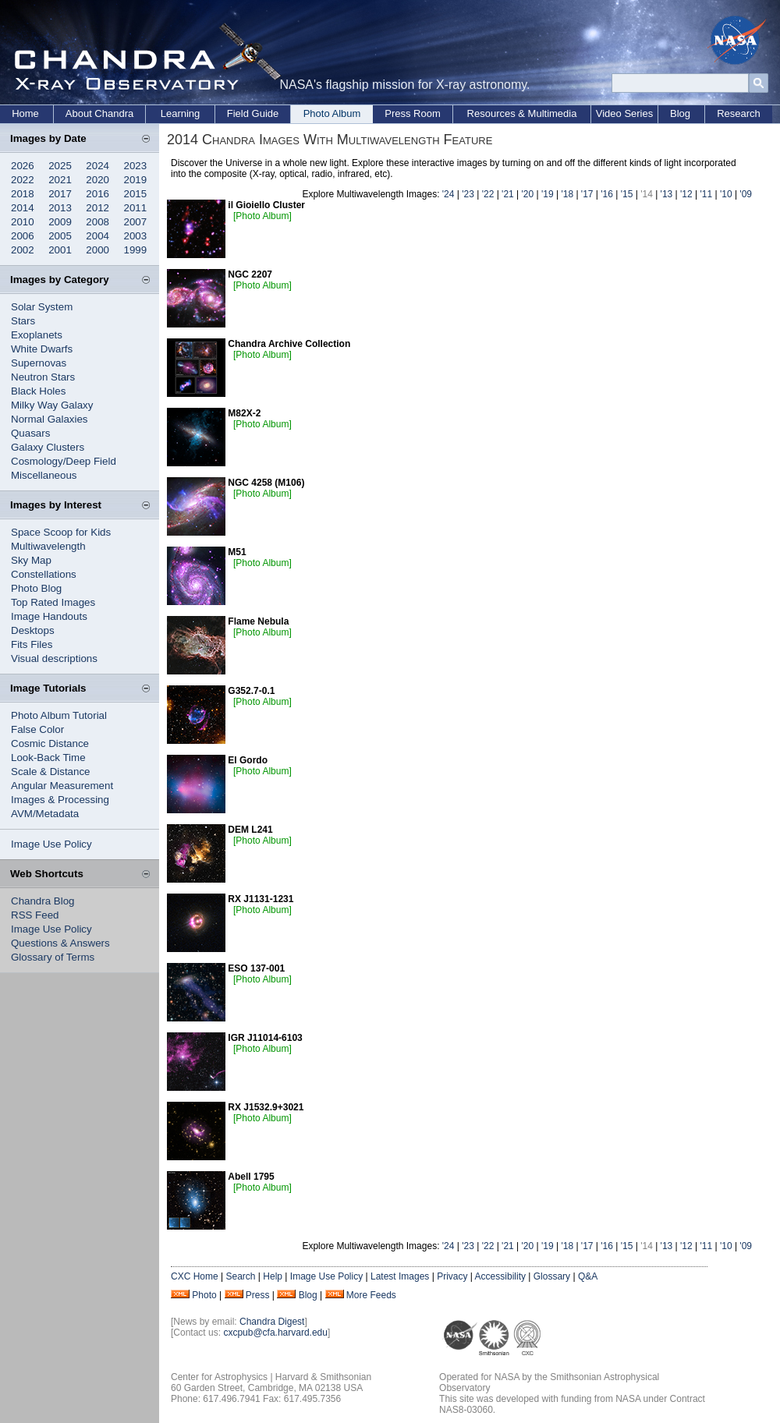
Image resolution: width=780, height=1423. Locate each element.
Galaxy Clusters (47, 447)
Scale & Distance (50, 771)
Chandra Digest (271, 1321)
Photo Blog (36, 588)
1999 (135, 250)
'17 (587, 194)
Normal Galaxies (49, 419)
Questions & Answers (60, 943)
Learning (180, 113)
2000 (97, 250)
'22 (488, 194)
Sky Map (31, 560)
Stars (23, 321)
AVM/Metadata (45, 813)
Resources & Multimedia (522, 113)
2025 (60, 166)
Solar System (42, 307)
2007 (135, 222)
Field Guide (252, 113)
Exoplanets (36, 335)
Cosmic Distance (50, 743)
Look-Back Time (48, 757)
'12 (686, 194)
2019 (135, 180)
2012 (97, 208)
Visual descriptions (54, 658)
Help (272, 1276)
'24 (448, 194)
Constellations (43, 574)
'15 (627, 194)
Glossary (552, 1276)
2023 (135, 166)
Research (738, 113)
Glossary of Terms (52, 957)
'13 (667, 194)
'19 (547, 194)
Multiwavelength (48, 546)
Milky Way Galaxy (52, 405)
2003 (135, 236)
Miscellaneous (43, 475)
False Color (37, 729)
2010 (22, 222)
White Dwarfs (42, 349)
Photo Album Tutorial (59, 715)
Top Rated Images (53, 602)
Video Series (624, 113)
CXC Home (194, 1276)
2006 (22, 236)
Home (25, 113)
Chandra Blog (43, 901)
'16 (607, 194)
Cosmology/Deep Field (63, 461)
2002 (22, 250)
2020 (97, 180)
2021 (60, 180)
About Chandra (99, 113)
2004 (97, 236)
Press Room (413, 113)
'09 (745, 194)
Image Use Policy (51, 844)
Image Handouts (49, 616)
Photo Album (332, 113)
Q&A (587, 1276)
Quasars (30, 433)
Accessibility (500, 1276)
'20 (528, 194)
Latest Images (399, 1276)
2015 (135, 194)
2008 (97, 222)
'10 (726, 194)
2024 (97, 166)
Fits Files (31, 644)
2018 (22, 194)
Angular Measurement (62, 785)
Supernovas (38, 363)
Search (240, 1276)
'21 (508, 194)
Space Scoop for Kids (61, 532)
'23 (468, 194)
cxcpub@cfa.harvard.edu (275, 1332)
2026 (22, 166)
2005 (60, 236)
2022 (22, 180)
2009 (60, 222)
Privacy (452, 1276)
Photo (204, 1295)
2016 (97, 194)
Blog (680, 113)
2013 (60, 208)
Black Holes (38, 391)
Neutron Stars (43, 377)
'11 (706, 194)
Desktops (33, 630)
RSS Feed (35, 915)
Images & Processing (60, 799)
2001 (60, 250)
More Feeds (371, 1295)
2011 (135, 208)
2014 (22, 208)
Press (258, 1295)
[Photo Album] (262, 216)
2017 (60, 194)
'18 (567, 194)
